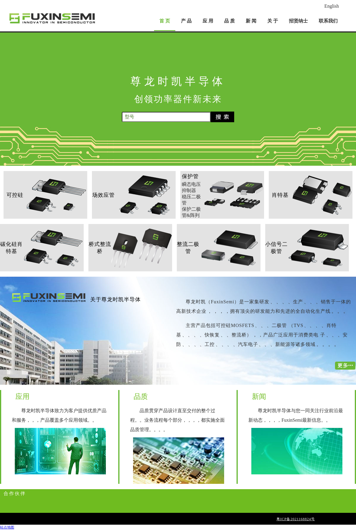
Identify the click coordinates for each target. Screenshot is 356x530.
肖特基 (280, 195)
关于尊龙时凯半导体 (115, 299)
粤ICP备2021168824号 (295, 519)
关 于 (272, 20)
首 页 (164, 20)
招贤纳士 (298, 20)
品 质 (229, 20)
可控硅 (15, 195)
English (331, 6)
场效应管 (103, 195)
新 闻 (251, 20)
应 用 (208, 20)
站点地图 (7, 527)
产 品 (186, 20)
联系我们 (328, 20)
